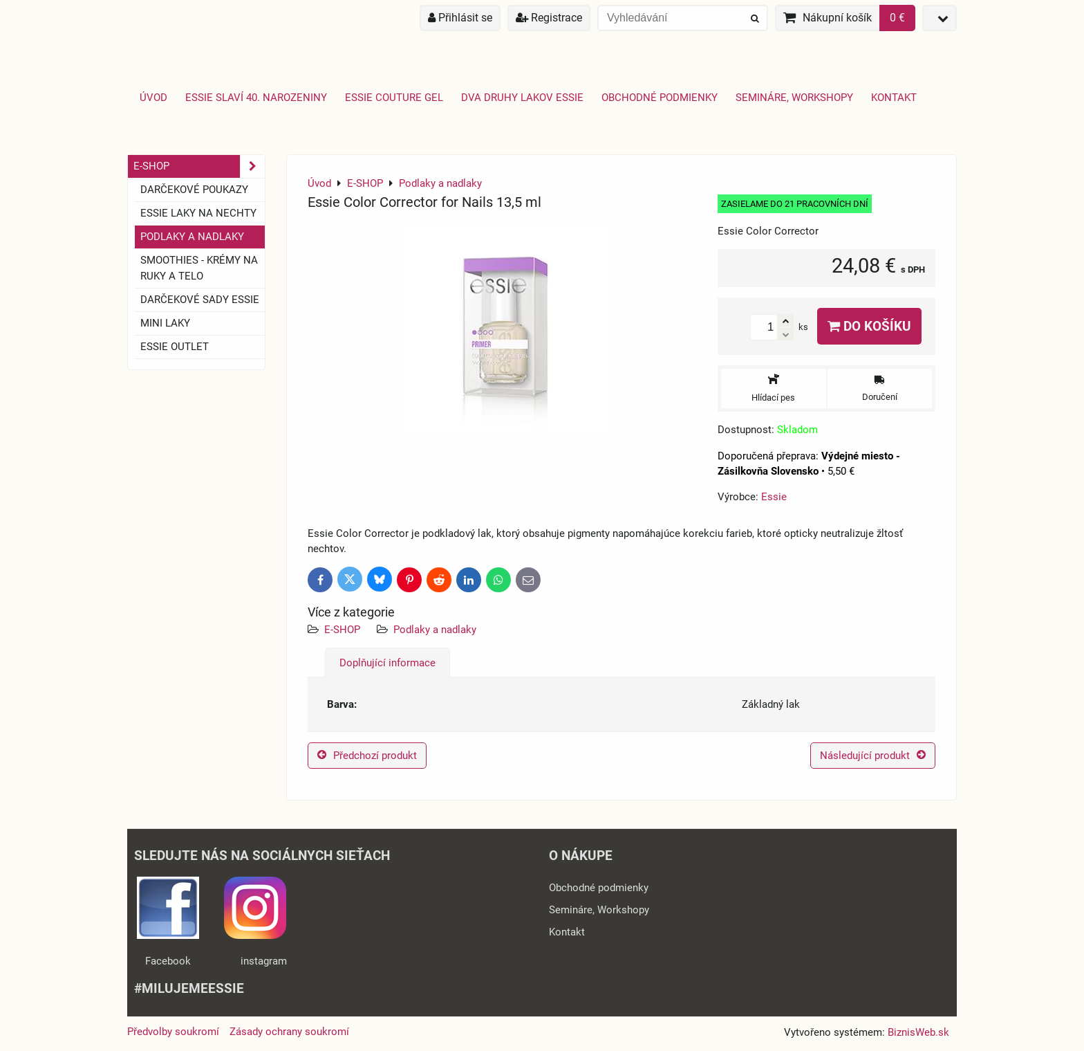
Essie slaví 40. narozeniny (256, 97)
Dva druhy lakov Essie (522, 97)
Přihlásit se (460, 17)
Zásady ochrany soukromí (289, 1031)
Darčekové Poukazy (194, 189)
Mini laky (165, 323)
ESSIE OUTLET (174, 346)
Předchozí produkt (367, 755)
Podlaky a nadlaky (434, 629)
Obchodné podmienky (659, 97)
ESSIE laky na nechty (198, 213)
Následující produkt (873, 755)
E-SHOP (342, 629)
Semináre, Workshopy (794, 97)
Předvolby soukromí (173, 1031)
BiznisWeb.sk (918, 1032)
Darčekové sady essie (199, 299)
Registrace (549, 17)
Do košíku (869, 326)
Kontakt (894, 97)
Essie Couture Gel (394, 97)
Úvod (153, 97)
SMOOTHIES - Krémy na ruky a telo (199, 268)
